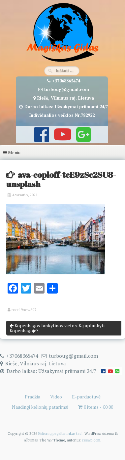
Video (56, 396)
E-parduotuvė (86, 396)
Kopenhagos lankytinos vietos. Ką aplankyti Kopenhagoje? (57, 328)
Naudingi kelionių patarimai (40, 407)
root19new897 (24, 309)
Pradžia (32, 396)
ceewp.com (91, 439)
